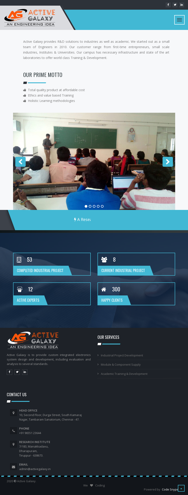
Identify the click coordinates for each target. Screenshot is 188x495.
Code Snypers (171, 489)
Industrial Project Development (122, 355)
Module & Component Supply (121, 364)
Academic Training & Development (124, 374)
